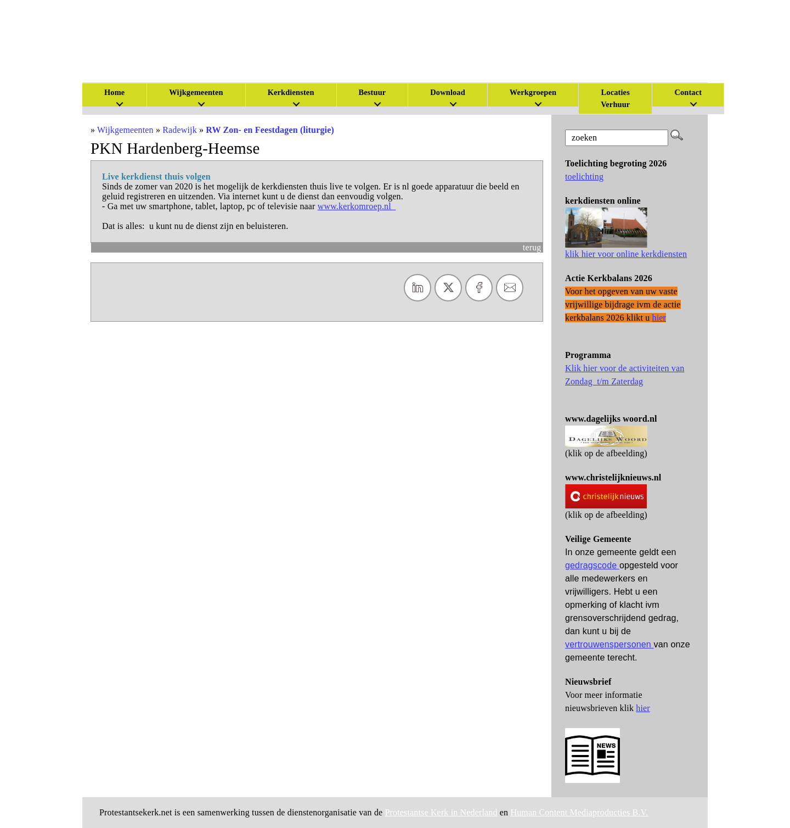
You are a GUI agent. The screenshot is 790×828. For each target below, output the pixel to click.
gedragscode (592, 565)
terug (532, 247)
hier (643, 708)
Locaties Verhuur (615, 98)
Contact (688, 92)
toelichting (584, 176)
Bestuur (372, 92)
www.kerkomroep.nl (357, 206)
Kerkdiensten (291, 92)
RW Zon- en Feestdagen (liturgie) (270, 130)
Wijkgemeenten (196, 92)
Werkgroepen (533, 92)
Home (114, 92)
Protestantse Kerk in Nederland (441, 812)
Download (447, 92)
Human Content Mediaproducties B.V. (579, 812)
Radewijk (179, 130)
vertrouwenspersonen (609, 644)
